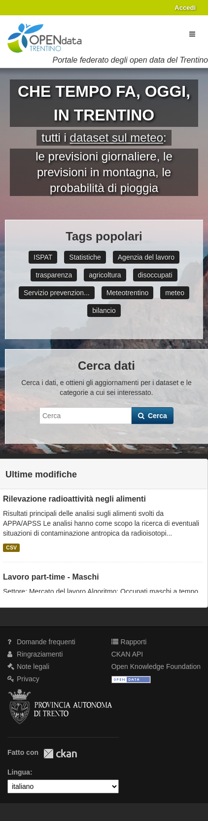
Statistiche (85, 257)
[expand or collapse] (192, 34)
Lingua (18, 772)
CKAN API (127, 654)
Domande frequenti (41, 642)
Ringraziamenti (35, 654)
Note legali (28, 666)
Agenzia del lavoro (146, 257)
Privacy (23, 679)
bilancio (103, 310)
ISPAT (43, 257)
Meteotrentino (127, 293)
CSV (11, 547)
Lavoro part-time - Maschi (51, 577)
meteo (174, 293)
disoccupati (155, 275)
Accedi (185, 7)
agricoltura (105, 275)
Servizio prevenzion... (57, 293)
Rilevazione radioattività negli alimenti (74, 499)
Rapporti (129, 642)
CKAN (60, 753)
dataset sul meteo (116, 137)
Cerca (152, 416)
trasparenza (53, 275)
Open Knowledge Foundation (156, 666)
